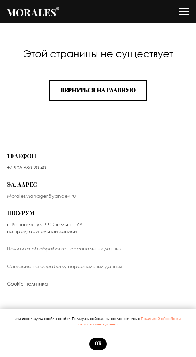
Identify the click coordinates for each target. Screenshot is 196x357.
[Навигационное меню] (184, 11)
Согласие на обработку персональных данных (64, 266)
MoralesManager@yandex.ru (41, 196)
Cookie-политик (25, 284)
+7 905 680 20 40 (26, 167)
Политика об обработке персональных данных (64, 249)
